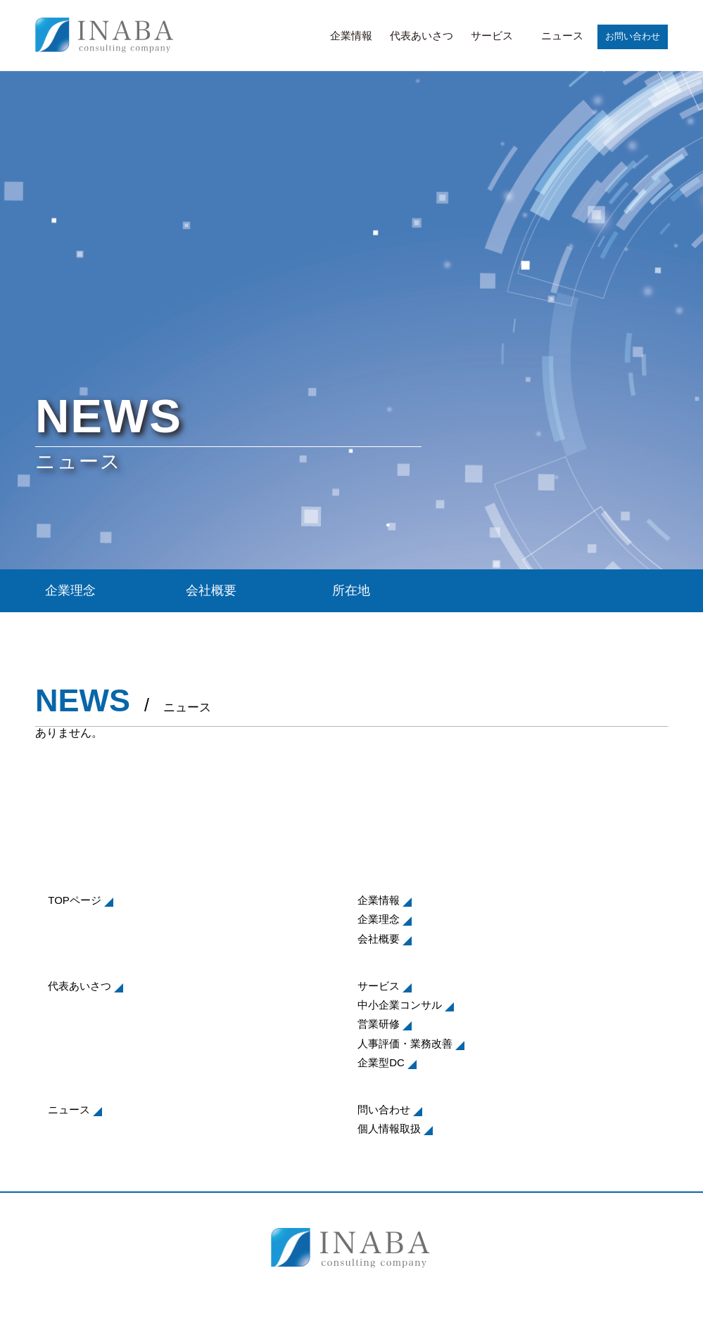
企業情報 (351, 35)
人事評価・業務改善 (404, 1043)
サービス (492, 35)
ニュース (562, 35)
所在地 (351, 590)
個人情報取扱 (389, 1128)
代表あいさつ (421, 35)
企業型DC (381, 1062)
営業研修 (378, 1024)
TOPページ (74, 900)
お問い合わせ (632, 36)
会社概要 (211, 590)
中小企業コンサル (399, 1005)
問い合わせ (383, 1109)
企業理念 (70, 590)
